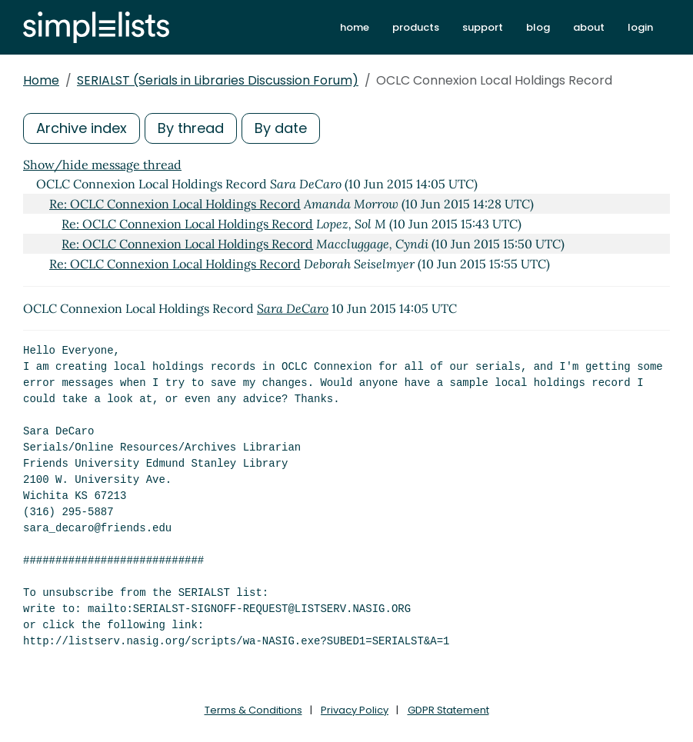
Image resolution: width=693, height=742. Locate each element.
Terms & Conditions (253, 710)
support (482, 27)
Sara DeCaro (292, 308)
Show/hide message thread (102, 164)
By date (281, 128)
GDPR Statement (448, 710)
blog (538, 27)
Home (41, 80)
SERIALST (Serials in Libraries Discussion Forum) (217, 80)
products (415, 27)
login (640, 27)
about (589, 27)
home (354, 27)
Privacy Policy (354, 710)
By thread (191, 128)
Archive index (81, 128)
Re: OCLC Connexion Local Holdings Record (175, 203)
